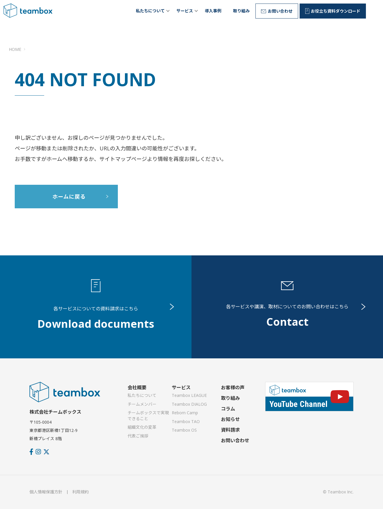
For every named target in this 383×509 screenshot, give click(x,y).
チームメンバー (142, 404)
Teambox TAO (186, 421)
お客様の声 (233, 387)
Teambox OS (184, 430)
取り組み (241, 11)
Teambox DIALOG (189, 404)
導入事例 (213, 11)
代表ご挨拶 (138, 436)
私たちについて (150, 11)
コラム (228, 408)
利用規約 (80, 492)
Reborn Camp (185, 412)
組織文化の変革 (142, 427)
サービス (184, 11)
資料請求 (230, 430)
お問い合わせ (235, 440)
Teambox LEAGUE (189, 395)
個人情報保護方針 (45, 492)
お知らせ (230, 419)
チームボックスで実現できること (148, 415)
